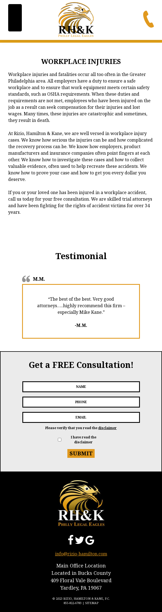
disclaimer (107, 428)
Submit (81, 453)
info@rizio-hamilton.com (81, 554)
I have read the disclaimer (83, 439)
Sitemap (91, 603)
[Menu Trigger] (15, 17)
